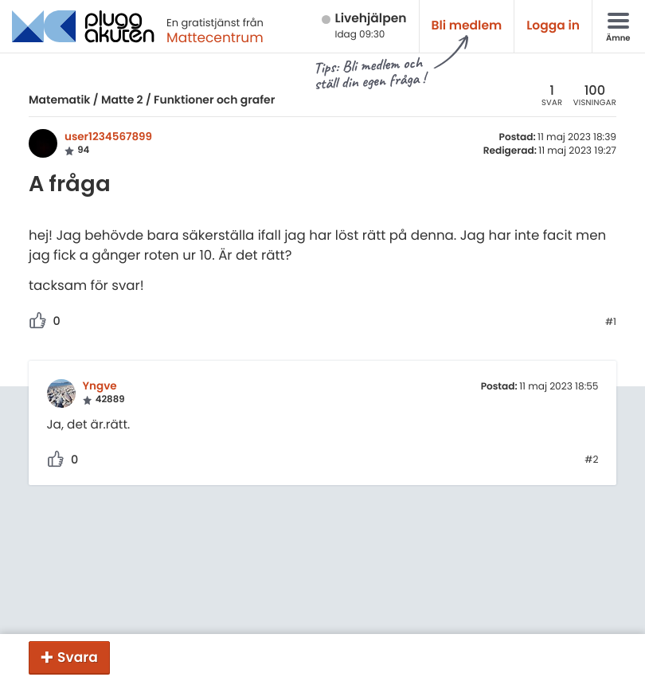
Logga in (553, 26)
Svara (77, 657)
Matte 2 (122, 100)
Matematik (59, 100)
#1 (610, 322)
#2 (591, 460)
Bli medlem (467, 26)
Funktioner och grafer (214, 100)
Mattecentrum (215, 37)
